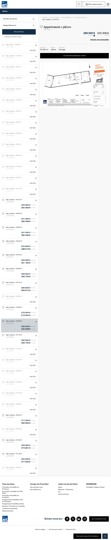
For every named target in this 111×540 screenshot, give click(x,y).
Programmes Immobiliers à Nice (13, 504)
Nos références (35, 489)
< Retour (5, 11)
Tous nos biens (54, 17)
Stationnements (7, 511)
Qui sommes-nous (36, 487)
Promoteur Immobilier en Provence (10, 488)
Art (59, 492)
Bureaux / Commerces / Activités (13, 506)
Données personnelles (55, 529)
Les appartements (80, 17)
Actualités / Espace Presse (95, 487)
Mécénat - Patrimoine (65, 489)
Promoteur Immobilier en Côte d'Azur (12, 492)
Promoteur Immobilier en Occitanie (10, 496)
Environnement (63, 494)
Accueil (44, 17)
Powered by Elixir (71, 529)
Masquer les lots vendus (13, 37)
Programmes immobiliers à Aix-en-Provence (12, 500)
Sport (60, 487)
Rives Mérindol (66, 17)
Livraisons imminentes (9, 508)
